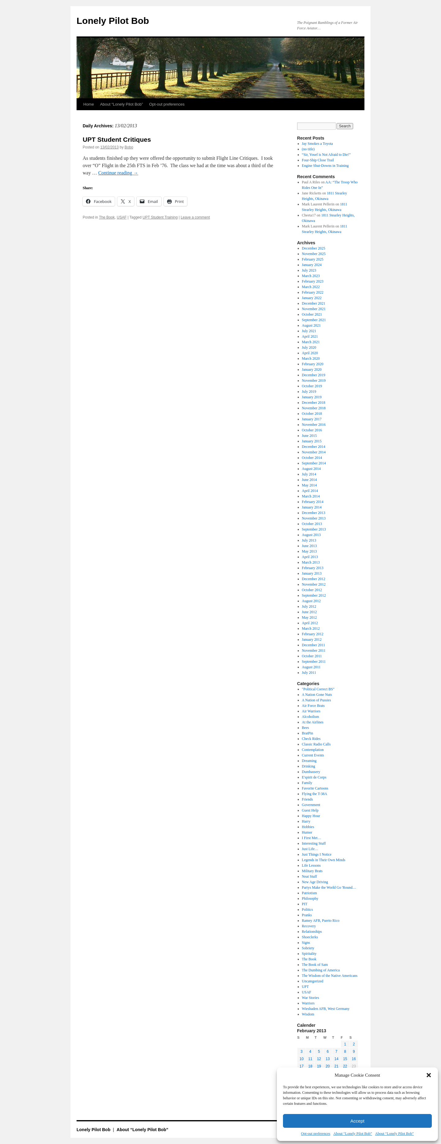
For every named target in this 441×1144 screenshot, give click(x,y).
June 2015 (309, 435)
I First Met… (311, 838)
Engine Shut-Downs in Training (325, 165)
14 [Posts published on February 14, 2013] (336, 1059)
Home (88, 104)
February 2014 (312, 502)
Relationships (312, 931)
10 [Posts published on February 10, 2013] (301, 1059)
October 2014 (312, 458)
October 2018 (312, 413)
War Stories (310, 998)
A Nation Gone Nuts (317, 694)
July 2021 (309, 331)
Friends (307, 799)
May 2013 (309, 551)
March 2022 (311, 287)
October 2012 (312, 590)
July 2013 (309, 540)
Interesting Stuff (314, 843)
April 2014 (310, 491)
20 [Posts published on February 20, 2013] (328, 1066)
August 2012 (311, 601)
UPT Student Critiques (117, 139)
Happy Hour (311, 816)
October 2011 (312, 656)
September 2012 (314, 595)
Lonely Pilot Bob (113, 21)
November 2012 (314, 584)
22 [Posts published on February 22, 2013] (345, 1066)
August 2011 (311, 667)
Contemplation (313, 750)
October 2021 (312, 314)
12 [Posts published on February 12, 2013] (319, 1059)
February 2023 (312, 281)
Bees (305, 728)
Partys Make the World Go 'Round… (329, 887)
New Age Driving (315, 882)
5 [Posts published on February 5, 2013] (319, 1051)
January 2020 (312, 369)
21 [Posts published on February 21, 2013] (336, 1066)
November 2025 (314, 254)
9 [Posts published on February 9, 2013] (354, 1051)
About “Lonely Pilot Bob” (352, 1133)
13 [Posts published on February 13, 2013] (328, 1059)
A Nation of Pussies (316, 700)
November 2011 (314, 650)
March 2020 (311, 358)
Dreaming (309, 761)
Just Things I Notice (317, 854)
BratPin (307, 733)
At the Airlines (313, 722)
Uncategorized (312, 981)
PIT (304, 904)
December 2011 (313, 645)
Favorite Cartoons (315, 788)
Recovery (309, 926)
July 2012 (309, 606)
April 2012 (310, 623)
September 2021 (314, 320)
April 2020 (310, 353)
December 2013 (313, 513)
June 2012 (309, 612)
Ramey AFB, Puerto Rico (321, 920)
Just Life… (310, 849)
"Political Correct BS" (318, 689)
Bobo (129, 147)
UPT (305, 987)
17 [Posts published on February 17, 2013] (301, 1066)
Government (311, 805)
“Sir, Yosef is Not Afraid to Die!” (326, 154)
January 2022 (312, 298)
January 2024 (312, 265)
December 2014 (313, 446)
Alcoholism (310, 717)
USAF (121, 217)
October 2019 (312, 386)
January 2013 (312, 573)
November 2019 (314, 380)
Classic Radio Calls (316, 744)
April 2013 (310, 557)
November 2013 (314, 518)
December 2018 (313, 402)
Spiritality (309, 953)
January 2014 (312, 507)
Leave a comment (195, 217)
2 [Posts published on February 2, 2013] (354, 1044)
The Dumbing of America (321, 970)
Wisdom (308, 1014)
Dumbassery (311, 772)
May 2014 (309, 485)
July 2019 (309, 391)
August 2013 (311, 535)
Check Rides (311, 739)
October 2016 (312, 430)
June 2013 (309, 546)
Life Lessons (311, 865)
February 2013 (312, 568)
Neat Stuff (309, 876)
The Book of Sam (315, 964)
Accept (357, 1120)
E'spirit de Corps (314, 777)
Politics (307, 909)
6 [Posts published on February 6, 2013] (328, 1051)
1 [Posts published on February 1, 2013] (345, 1044)
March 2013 (311, 562)
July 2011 (309, 672)
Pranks (307, 915)
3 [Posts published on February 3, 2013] (301, 1051)
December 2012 (313, 579)
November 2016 (314, 424)
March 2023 (311, 276)
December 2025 (313, 248)
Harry (306, 821)
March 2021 (311, 342)
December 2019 (313, 375)
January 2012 (312, 639)
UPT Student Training (160, 217)
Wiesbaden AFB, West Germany (326, 1009)
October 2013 (312, 524)
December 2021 (313, 303)
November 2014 (314, 452)
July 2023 (309, 270)
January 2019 (312, 397)
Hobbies (308, 827)
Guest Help (310, 810)
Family (307, 783)
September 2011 (314, 661)
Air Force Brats (313, 705)
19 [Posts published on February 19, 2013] (319, 1066)
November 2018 (314, 408)
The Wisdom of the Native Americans (330, 975)
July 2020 (309, 347)
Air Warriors (311, 711)
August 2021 (311, 325)
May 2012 (309, 617)
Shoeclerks (310, 937)
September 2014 (314, 463)
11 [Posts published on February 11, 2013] (310, 1059)
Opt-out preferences (315, 1133)
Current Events (313, 755)
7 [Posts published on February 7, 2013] (336, 1051)
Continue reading (118, 172)
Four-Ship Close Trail (318, 160)
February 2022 (312, 292)
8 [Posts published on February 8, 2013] (345, 1051)
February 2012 (312, 634)
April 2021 (310, 336)
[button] (429, 1075)
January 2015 (312, 441)
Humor (307, 832)
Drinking (308, 766)
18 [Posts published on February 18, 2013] (310, 1066)
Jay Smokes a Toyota (317, 143)
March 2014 (311, 496)
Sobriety (308, 948)
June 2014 (309, 480)
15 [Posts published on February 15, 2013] (345, 1059)
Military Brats (312, 871)
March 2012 (311, 628)
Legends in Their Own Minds (323, 860)
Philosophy (310, 898)
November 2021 (314, 309)
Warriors (308, 1003)
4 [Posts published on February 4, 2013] (310, 1051)
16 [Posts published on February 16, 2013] (354, 1059)
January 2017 (312, 419)
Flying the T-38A (314, 794)
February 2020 (312, 364)
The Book (107, 217)
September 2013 (314, 529)
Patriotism (309, 893)
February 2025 (312, 259)
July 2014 (309, 474)
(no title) (308, 149)
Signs (306, 942)
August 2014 (311, 469)
